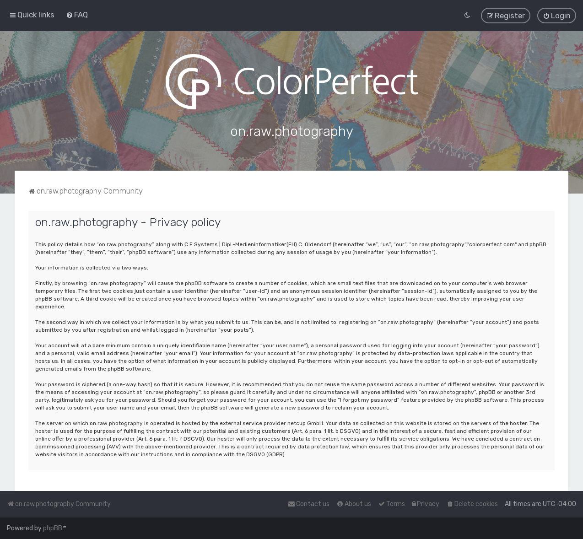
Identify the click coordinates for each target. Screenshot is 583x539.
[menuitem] (77, 15)
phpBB (52, 528)
